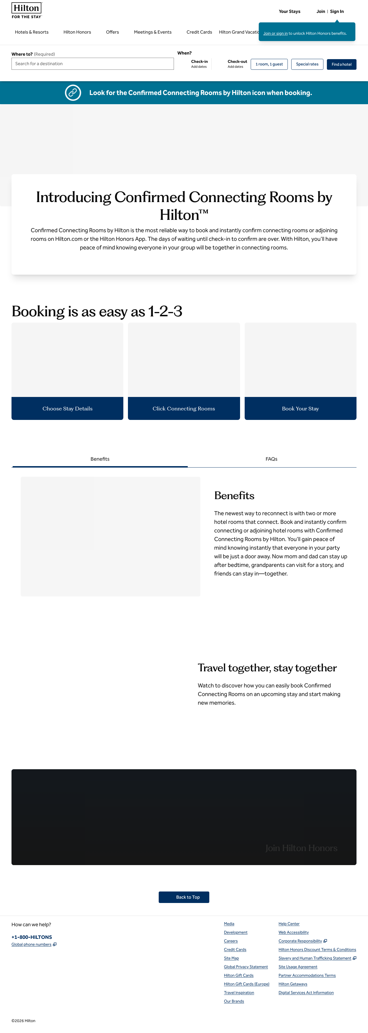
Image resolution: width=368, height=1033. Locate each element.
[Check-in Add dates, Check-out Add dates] (212, 64)
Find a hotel (344, 64)
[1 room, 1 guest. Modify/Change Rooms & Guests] (269, 64)
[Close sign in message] (351, 26)
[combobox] (93, 64)
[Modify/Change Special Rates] (307, 64)
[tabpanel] (184, 532)
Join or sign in (275, 33)
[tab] (100, 459)
